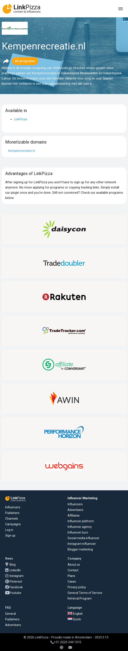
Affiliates (74, 515)
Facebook (16, 587)
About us (74, 564)
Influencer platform (81, 521)
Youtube (15, 593)
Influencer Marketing (82, 498)
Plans (71, 576)
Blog (13, 564)
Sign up (10, 535)
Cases (72, 581)
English (75, 613)
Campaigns (13, 524)
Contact (73, 570)
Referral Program (80, 598)
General (10, 613)
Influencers (12, 507)
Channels (11, 518)
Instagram (17, 576)
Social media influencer (83, 538)
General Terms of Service (85, 593)
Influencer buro (78, 532)
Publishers (12, 513)
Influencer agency (80, 527)
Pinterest (16, 581)
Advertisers (75, 510)
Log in (9, 530)
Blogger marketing (80, 549)
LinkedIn (15, 570)
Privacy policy (77, 587)
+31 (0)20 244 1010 (65, 642)
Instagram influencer (82, 543)
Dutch (74, 619)
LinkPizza (20, 119)
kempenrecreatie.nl (21, 150)
